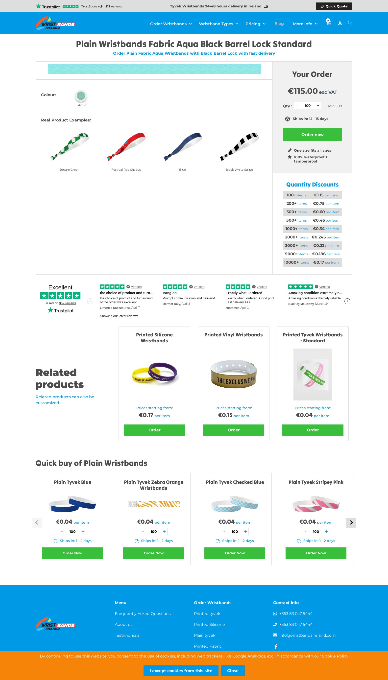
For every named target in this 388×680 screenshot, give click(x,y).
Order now (312, 134)
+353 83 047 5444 (296, 613)
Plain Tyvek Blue (72, 482)
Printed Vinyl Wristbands (233, 334)
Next (351, 523)
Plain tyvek (205, 635)
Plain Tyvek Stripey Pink (316, 482)
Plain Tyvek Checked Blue (235, 482)
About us (124, 624)
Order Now (72, 553)
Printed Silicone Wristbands (154, 337)
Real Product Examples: (66, 120)
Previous (37, 523)
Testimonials (127, 635)
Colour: (48, 95)
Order (154, 430)
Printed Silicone (209, 624)
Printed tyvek (207, 613)
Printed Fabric (208, 646)
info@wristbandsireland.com (307, 635)
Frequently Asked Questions (143, 613)
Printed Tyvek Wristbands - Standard (313, 337)
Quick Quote (336, 6)
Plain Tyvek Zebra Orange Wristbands (153, 485)
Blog (281, 23)
